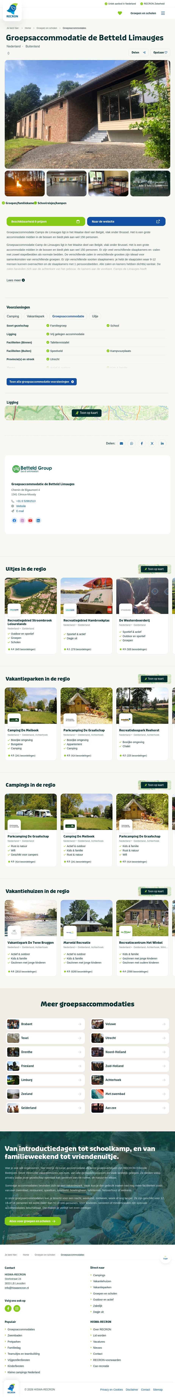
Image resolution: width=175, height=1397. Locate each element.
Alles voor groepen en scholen (32, 1221)
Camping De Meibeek (23, 730)
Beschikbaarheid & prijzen (45, 222)
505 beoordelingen (136, 649)
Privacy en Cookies (111, 1389)
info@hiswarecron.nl (17, 1287)
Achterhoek (41, 734)
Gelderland (28, 628)
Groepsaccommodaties (74, 28)
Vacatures (99, 1341)
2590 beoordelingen (137, 971)
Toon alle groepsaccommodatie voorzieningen (41, 382)
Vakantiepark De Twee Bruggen (31, 943)
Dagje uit (98, 1311)
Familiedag (14, 1347)
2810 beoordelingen (26, 971)
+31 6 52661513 (26, 501)
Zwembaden (15, 1335)
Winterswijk (167, 947)
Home (28, 28)
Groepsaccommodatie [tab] (68, 316)
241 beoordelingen (25, 755)
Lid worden (99, 1335)
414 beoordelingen (81, 755)
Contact (97, 1353)
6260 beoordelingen (82, 971)
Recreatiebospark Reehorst (139, 730)
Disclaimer (132, 1389)
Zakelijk (97, 1305)
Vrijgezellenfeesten (19, 1360)
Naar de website (126, 222)
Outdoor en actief (103, 1299)
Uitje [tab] (95, 316)
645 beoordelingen (25, 649)
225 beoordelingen (136, 755)
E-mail (20, 511)
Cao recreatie (101, 1366)
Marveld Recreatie (76, 943)
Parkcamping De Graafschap (84, 730)
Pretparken (14, 1341)
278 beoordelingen (81, 649)
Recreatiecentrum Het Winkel (140, 943)
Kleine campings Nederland (24, 1372)
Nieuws (97, 1347)
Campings (99, 1275)
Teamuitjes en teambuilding (24, 1353)
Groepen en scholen (148, 13)
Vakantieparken (102, 1287)
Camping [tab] (13, 316)
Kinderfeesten (16, 1366)
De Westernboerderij (134, 620)
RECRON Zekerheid (152, 3)
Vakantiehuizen (102, 1281)
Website (21, 506)
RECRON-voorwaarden (107, 1360)
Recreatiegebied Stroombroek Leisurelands (30, 622)
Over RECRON (102, 1329)
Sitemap (158, 1389)
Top (165, 1258)
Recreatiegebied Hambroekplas (86, 620)
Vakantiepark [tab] (35, 316)
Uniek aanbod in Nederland (120, 3)
